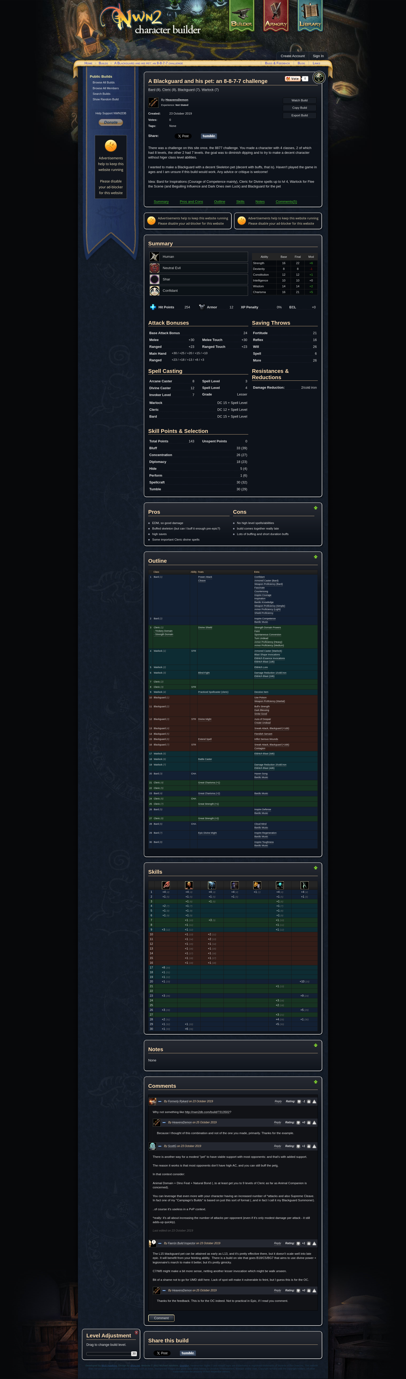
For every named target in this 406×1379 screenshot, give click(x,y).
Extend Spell (205, 739)
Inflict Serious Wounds (266, 739)
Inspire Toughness (264, 842)
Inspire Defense (262, 809)
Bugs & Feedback (277, 63)
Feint (257, 631)
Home (88, 63)
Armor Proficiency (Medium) (269, 645)
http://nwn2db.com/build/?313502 (207, 1112)
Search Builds (101, 93)
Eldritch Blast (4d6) (264, 768)
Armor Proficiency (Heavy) (268, 642)
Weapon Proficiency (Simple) (269, 606)
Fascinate (259, 587)
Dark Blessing (261, 710)
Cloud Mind (260, 824)
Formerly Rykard (178, 1101)
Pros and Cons (191, 202)
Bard (151, 90)
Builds (103, 63)
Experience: (174, 104)
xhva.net (135, 1365)
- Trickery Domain (163, 631)
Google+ (184, 1365)
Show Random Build (106, 99)
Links (316, 63)
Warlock (208, 90)
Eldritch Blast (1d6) (264, 661)
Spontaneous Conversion (267, 634)
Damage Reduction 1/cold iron (270, 672)
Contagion (259, 748)
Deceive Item (261, 692)
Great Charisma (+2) (209, 793)
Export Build (299, 115)
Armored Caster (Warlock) (268, 651)
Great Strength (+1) (208, 804)
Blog (301, 63)
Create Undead (262, 722)
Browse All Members (106, 88)
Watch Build (299, 100)
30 (134, 1353)
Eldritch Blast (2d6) (264, 676)
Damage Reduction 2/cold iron (270, 764)
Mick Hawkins (109, 1365)
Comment (161, 1318)
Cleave (202, 580)
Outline (219, 202)
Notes (260, 202)
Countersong (261, 591)
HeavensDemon (182, 1122)
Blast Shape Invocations (267, 654)
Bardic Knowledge (264, 602)
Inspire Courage (262, 595)
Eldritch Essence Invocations (269, 658)
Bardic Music (261, 622)
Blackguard (186, 90)
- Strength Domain (163, 634)
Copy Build (299, 107)
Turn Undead (261, 638)
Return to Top (299, 508)
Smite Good (260, 714)
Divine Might (204, 719)
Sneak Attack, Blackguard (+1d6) (271, 728)
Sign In (318, 56)
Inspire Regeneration (265, 833)
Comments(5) (286, 202)
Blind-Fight (204, 672)
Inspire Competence (265, 618)
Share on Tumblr (209, 136)
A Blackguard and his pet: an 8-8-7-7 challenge (148, 63)
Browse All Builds (104, 82)
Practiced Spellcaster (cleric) (213, 692)
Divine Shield (205, 627)
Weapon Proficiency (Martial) (269, 701)
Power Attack (205, 577)
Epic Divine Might (207, 833)
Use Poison (260, 697)
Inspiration (259, 598)
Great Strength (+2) (208, 818)
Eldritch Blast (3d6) (264, 753)
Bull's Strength (262, 706)
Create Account (293, 56)
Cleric (166, 90)
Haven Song (261, 773)
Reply (278, 1101)
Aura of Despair (262, 719)
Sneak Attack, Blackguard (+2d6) (271, 744)
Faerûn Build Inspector (181, 1243)
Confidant (259, 577)
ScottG (172, 1146)
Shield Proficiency (263, 613)
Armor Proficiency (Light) (267, 609)
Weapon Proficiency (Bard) (268, 584)
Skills (240, 202)
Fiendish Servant (263, 734)
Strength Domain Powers (267, 627)
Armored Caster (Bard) (266, 580)
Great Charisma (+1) (209, 782)
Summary (161, 202)
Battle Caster (205, 759)
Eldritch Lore (261, 667)
